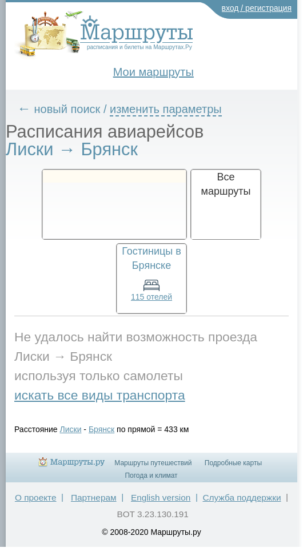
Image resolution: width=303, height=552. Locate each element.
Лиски (71, 429)
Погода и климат (151, 476)
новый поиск (67, 109)
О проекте (36, 497)
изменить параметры (166, 109)
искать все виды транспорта (99, 395)
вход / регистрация (257, 8)
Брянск (101, 429)
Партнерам (94, 497)
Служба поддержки (241, 497)
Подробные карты (233, 463)
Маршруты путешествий (153, 463)
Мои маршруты (153, 72)
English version (160, 497)
